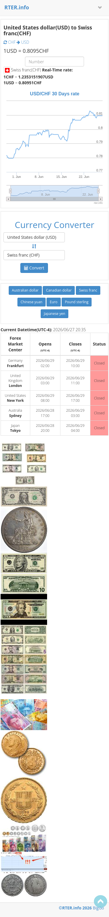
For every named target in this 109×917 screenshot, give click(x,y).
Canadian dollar (59, 290)
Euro (53, 301)
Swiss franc (88, 290)
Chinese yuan (31, 301)
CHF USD (16, 42)
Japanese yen (54, 313)
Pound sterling (76, 301)
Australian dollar (25, 290)
